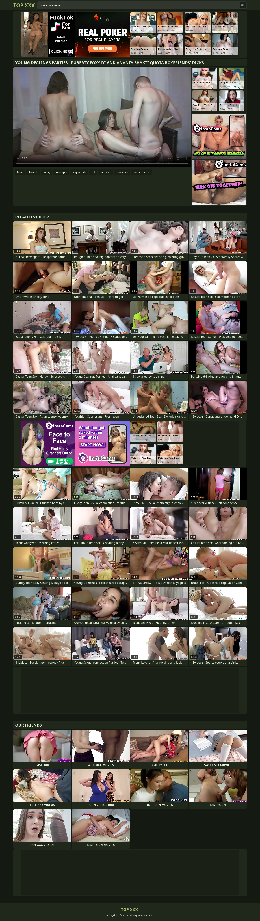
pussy (46, 172)
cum (147, 172)
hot (93, 172)
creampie (61, 172)
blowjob (32, 172)
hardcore (122, 172)
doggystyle (79, 172)
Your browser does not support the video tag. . (102, 117)
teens (136, 172)
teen (20, 172)
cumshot (106, 172)
